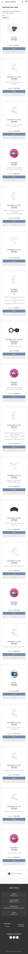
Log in (14, 48)
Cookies (7, 926)
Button (14, 37)
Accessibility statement (21, 925)
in (17, 937)
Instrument (14, 162)
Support (14, 683)
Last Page (19, 873)
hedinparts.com (14, 895)
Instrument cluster (14, 77)
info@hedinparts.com (14, 901)
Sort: (3, 15)
